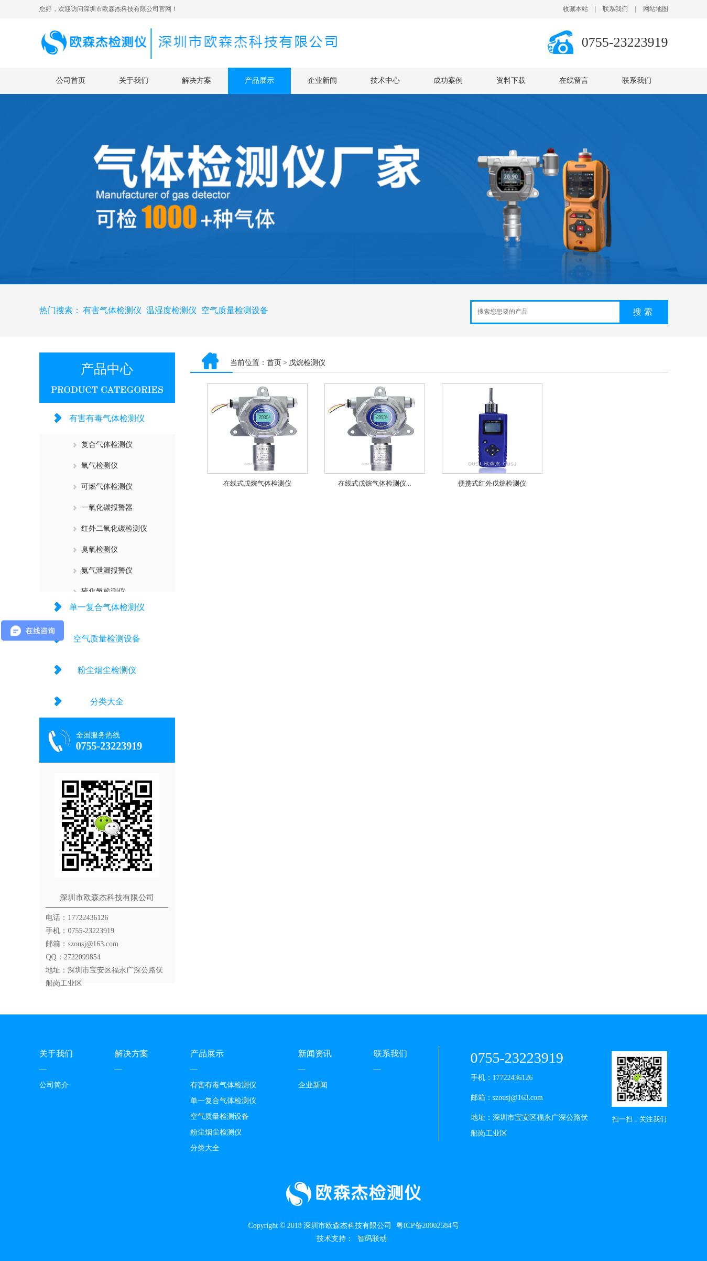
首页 (274, 363)
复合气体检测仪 (107, 444)
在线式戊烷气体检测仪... (374, 483)
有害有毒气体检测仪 (107, 418)
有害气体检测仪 (112, 310)
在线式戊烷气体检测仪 (257, 483)
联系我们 (615, 9)
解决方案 (196, 80)
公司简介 (54, 1085)
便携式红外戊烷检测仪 (492, 483)
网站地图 (655, 9)
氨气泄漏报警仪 (107, 570)
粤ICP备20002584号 (427, 1226)
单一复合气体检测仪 (107, 607)
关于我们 (133, 80)
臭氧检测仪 (99, 549)
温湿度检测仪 (171, 310)
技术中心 (385, 80)
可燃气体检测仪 (107, 486)
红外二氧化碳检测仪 (114, 528)
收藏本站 (575, 9)
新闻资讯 (315, 1053)
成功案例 (448, 80)
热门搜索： (60, 310)
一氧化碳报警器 (107, 507)
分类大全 (107, 701)
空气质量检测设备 (234, 310)
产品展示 (259, 80)
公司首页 (70, 80)
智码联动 (372, 1239)
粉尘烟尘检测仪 (107, 670)
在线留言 (574, 80)
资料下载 (511, 80)
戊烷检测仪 (307, 363)
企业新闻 (322, 80)
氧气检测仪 (99, 465)
